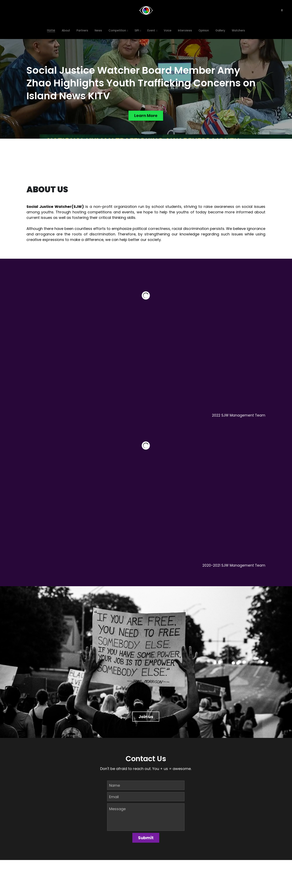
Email (114, 796)
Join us (145, 716)
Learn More (145, 116)
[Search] (282, 10)
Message (117, 809)
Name (114, 785)
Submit (146, 838)
